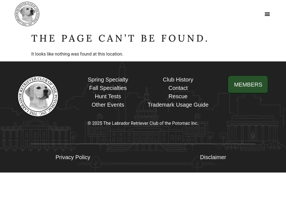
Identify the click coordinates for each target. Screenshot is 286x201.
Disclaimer (213, 157)
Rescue (178, 96)
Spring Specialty (108, 79)
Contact (178, 88)
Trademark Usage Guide (177, 105)
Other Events (108, 105)
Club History (178, 79)
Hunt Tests (108, 96)
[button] (267, 14)
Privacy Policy (73, 157)
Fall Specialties (108, 88)
